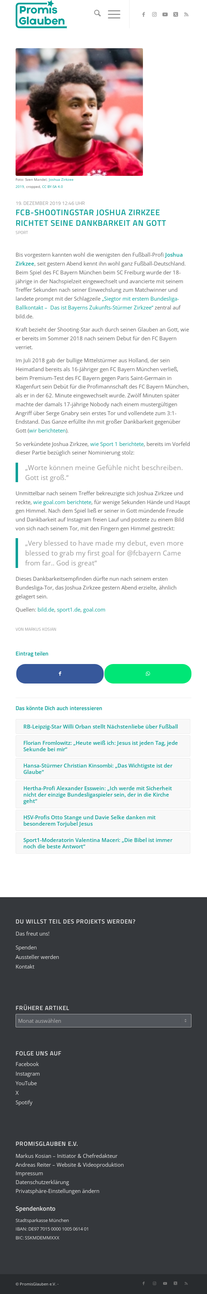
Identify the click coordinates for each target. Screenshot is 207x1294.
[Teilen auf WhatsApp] (148, 674)
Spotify (24, 1102)
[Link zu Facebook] (143, 14)
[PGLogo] (86, 14)
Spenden (26, 947)
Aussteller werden (37, 956)
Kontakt (25, 966)
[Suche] (94, 14)
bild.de (46, 609)
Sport (22, 232)
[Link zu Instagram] (154, 14)
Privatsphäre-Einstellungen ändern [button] (57, 1190)
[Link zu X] (175, 14)
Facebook (27, 1063)
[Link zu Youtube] (165, 14)
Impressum (29, 1173)
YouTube (26, 1083)
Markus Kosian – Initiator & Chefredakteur (66, 1155)
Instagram (28, 1073)
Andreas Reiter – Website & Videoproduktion (70, 1164)
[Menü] (110, 14)
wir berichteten (47, 430)
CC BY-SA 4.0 (52, 186)
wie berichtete (117, 443)
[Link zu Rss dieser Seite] (186, 14)
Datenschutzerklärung (42, 1182)
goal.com (94, 609)
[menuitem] (94, 14)
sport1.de (68, 609)
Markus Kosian (40, 629)
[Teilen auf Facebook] (60, 674)
